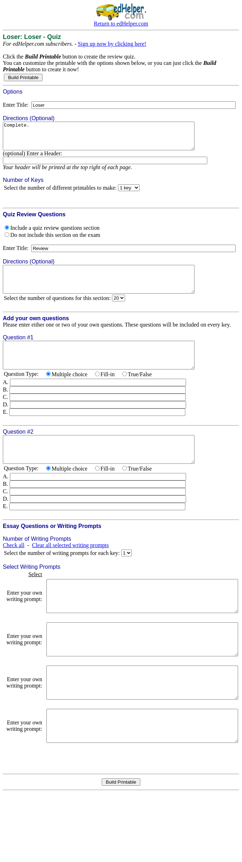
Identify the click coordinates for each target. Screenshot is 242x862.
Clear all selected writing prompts (70, 566)
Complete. (110, 139)
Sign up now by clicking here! (112, 44)
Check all (13, 566)
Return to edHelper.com (121, 24)
